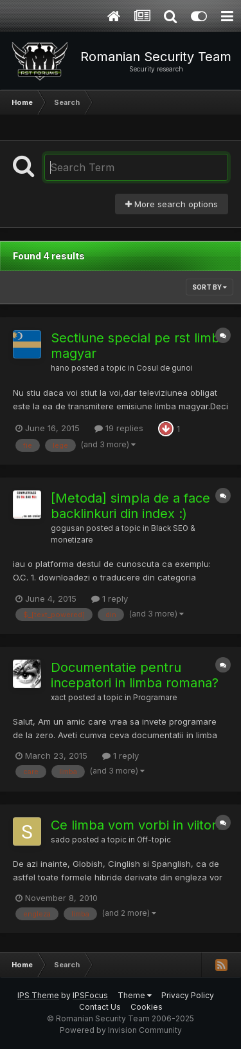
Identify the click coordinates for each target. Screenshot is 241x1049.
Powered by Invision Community (121, 1030)
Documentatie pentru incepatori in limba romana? (135, 675)
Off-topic (154, 839)
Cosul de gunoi (164, 368)
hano (60, 368)
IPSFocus (90, 995)
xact (58, 697)
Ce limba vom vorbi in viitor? (137, 825)
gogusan (67, 528)
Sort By (209, 287)
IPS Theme (38, 995)
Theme (135, 995)
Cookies (146, 1007)
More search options (171, 204)
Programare (155, 697)
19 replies (118, 428)
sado (60, 839)
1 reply (109, 598)
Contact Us (100, 1007)
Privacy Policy (187, 995)
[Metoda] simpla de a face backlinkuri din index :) (130, 505)
